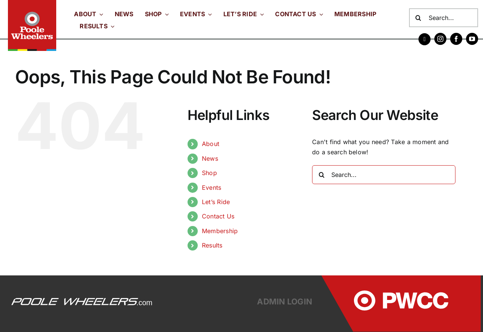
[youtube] (472, 39)
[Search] (418, 17)
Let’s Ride (216, 202)
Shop (209, 173)
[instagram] (440, 39)
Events (211, 187)
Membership (220, 231)
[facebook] (456, 39)
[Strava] (424, 39)
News (210, 158)
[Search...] (443, 17)
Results (212, 245)
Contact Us (218, 216)
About (210, 144)
